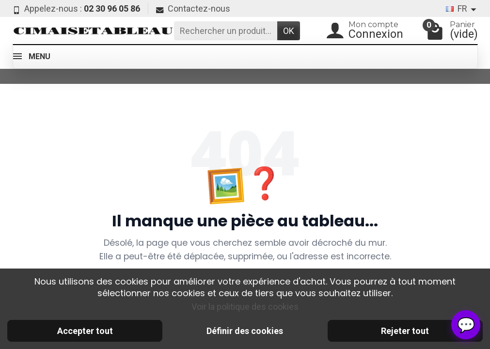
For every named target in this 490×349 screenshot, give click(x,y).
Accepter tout (85, 331)
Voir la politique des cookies (245, 306)
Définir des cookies (244, 331)
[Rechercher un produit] (225, 30)
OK (288, 31)
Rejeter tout (405, 331)
